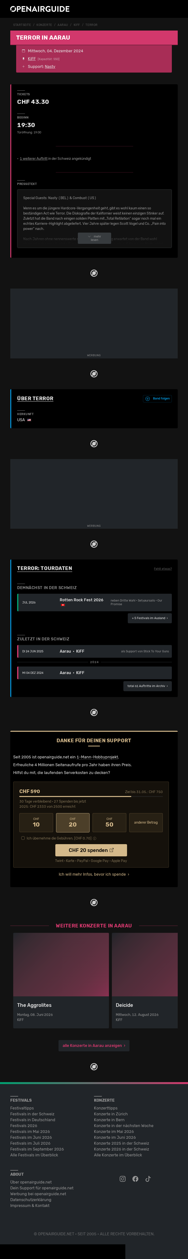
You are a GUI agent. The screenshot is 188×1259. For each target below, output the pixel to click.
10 (36, 822)
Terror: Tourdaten (44, 568)
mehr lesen (94, 238)
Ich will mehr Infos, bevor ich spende (92, 874)
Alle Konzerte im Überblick (118, 1154)
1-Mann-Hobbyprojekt (97, 756)
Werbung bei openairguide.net (38, 1193)
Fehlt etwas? (163, 568)
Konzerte (44, 25)
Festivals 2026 (23, 1125)
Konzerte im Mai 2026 (114, 1131)
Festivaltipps (22, 1107)
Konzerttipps (106, 1107)
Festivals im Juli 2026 (30, 1143)
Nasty (50, 66)
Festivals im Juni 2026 (31, 1137)
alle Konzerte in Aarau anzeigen (92, 1045)
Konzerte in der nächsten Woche (123, 1125)
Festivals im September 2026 (37, 1148)
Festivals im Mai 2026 (30, 1131)
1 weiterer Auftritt (33, 158)
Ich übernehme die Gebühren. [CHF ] (59, 837)
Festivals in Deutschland (32, 1119)
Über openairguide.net (31, 1181)
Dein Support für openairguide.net (41, 1187)
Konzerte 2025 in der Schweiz (121, 1143)
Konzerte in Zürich (111, 1113)
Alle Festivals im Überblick (34, 1154)
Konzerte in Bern (109, 1119)
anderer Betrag (146, 822)
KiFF (77, 25)
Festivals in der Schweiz (32, 1113)
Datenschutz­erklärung (30, 1199)
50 (109, 822)
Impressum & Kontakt (29, 1205)
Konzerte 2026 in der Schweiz (121, 1148)
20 (73, 822)
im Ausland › (150, 618)
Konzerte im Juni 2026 (115, 1137)
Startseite (22, 25)
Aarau (63, 25)
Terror (91, 25)
